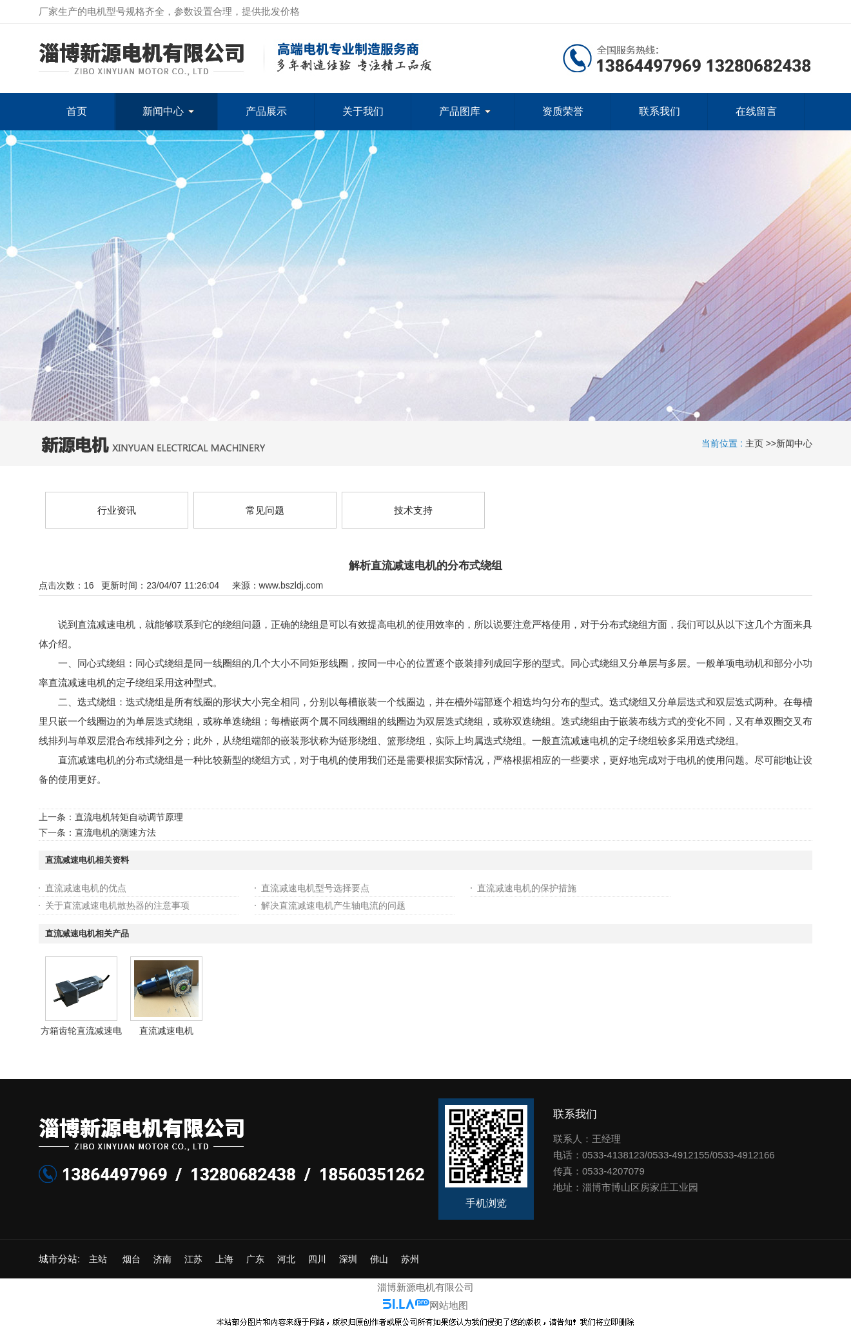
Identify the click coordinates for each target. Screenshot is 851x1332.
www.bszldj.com (291, 585)
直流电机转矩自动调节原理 (129, 817)
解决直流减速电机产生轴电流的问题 (333, 905)
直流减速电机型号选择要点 (315, 888)
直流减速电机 (166, 1030)
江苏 (193, 1259)
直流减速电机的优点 (85, 888)
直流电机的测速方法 (115, 832)
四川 (317, 1259)
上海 (224, 1259)
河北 (286, 1259)
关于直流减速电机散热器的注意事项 (117, 905)
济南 (162, 1259)
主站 (96, 1259)
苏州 (410, 1259)
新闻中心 (794, 443)
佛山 (379, 1259)
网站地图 (448, 1305)
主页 (754, 443)
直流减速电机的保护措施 (526, 888)
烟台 (131, 1259)
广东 (255, 1259)
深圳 (348, 1259)
